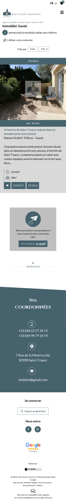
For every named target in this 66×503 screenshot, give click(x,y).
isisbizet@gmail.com (33, 380)
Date (32, 49)
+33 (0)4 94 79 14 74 (33, 336)
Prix (44, 49)
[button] (17, 40)
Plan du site (18, 482)
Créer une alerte (33, 243)
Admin (40, 485)
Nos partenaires (29, 485)
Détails (33, 186)
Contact (18, 186)
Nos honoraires (45, 482)
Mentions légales (31, 482)
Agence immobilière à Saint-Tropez (16, 22)
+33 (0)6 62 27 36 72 (33, 331)
